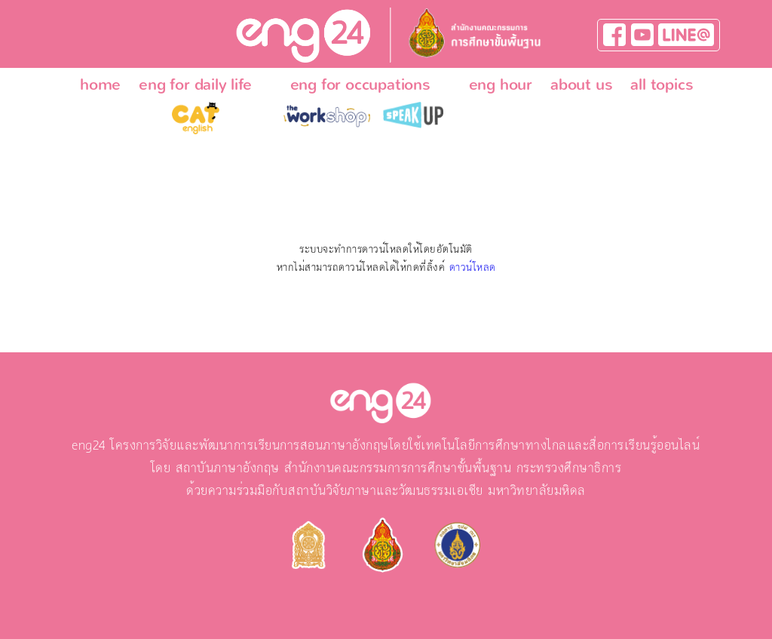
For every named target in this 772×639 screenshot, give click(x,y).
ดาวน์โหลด (472, 268)
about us (581, 84)
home (100, 84)
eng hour (500, 84)
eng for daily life (195, 84)
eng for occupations (360, 84)
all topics (661, 84)
